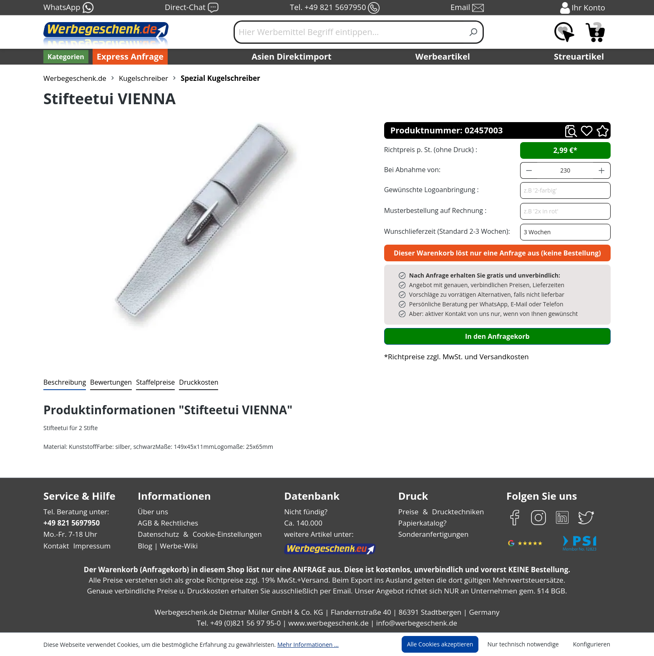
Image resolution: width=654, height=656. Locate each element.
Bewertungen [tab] (108, 382)
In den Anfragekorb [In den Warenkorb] (497, 336)
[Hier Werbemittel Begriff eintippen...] (349, 32)
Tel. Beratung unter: (74, 511)
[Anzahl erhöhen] (602, 170)
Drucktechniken (457, 511)
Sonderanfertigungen (433, 534)
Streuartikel (581, 56)
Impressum (89, 545)
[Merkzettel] (564, 32)
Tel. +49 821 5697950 (334, 8)
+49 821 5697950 (71, 523)
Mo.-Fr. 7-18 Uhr (69, 534)
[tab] (63, 382)
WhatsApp (68, 8)
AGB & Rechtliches (168, 523)
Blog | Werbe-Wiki (166, 545)
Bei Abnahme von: (411, 169)
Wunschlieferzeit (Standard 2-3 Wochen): (445, 231)
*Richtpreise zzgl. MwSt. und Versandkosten (453, 357)
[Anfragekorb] (595, 32)
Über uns (152, 511)
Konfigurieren (593, 644)
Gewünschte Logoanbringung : (429, 189)
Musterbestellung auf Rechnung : (433, 210)
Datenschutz (158, 534)
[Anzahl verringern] (529, 170)
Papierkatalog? (423, 523)
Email (468, 8)
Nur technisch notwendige (527, 644)
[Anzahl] (565, 170)
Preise (410, 511)
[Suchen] (473, 32)
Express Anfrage (128, 56)
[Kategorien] (65, 56)
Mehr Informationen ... (296, 644)
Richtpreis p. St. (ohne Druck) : (429, 149)
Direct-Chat (191, 8)
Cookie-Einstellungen (224, 534)
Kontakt (55, 545)
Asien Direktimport (291, 56)
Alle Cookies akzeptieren (448, 644)
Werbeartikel (444, 56)
